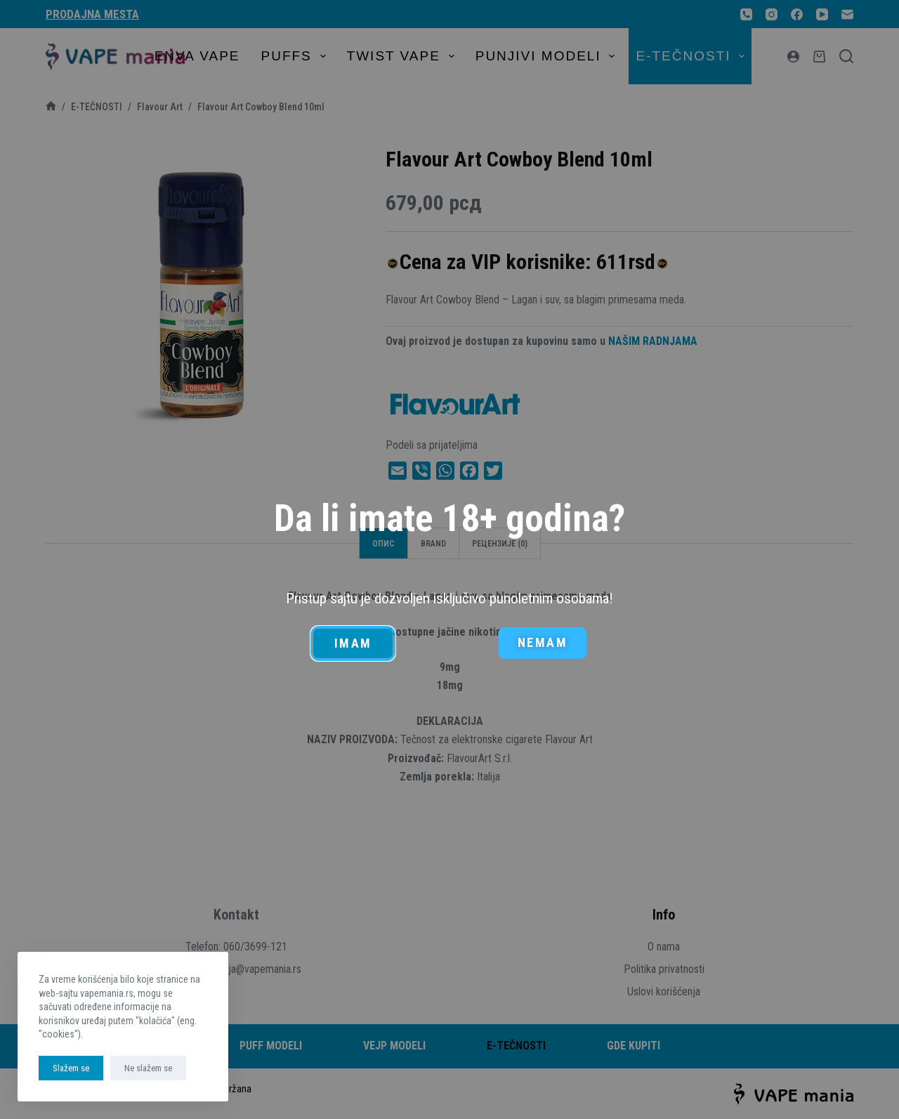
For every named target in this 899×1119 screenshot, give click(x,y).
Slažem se (71, 1068)
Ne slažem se (148, 1068)
